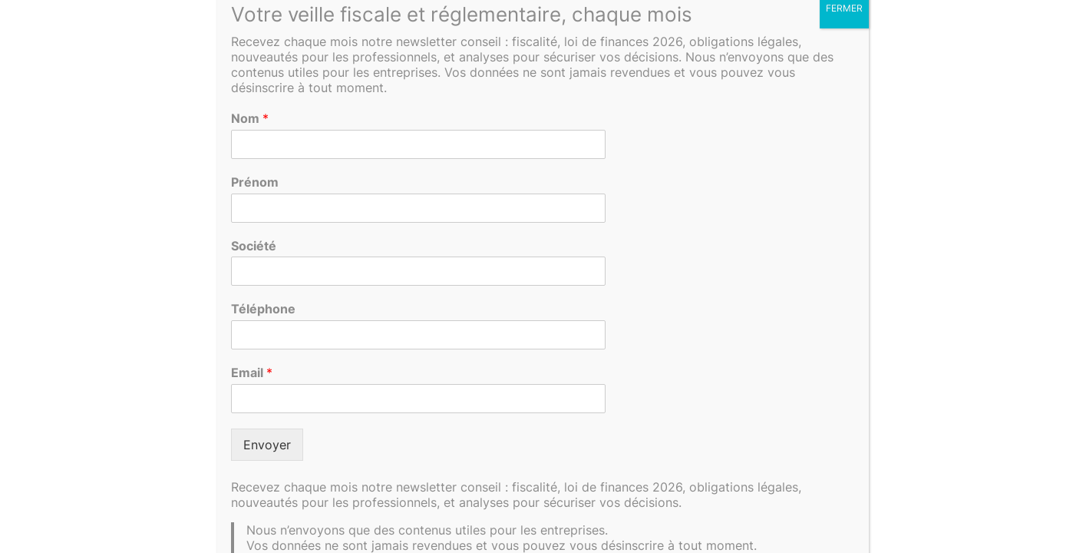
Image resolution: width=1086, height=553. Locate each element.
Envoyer (267, 444)
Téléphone (263, 308)
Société (253, 245)
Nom (250, 118)
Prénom (255, 182)
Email (251, 372)
